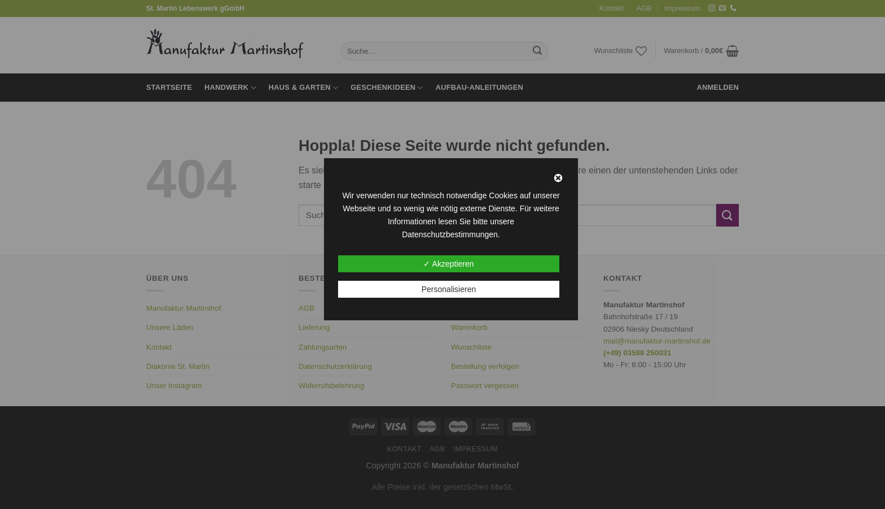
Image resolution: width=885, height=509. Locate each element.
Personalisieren (449, 289)
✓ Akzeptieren (448, 263)
